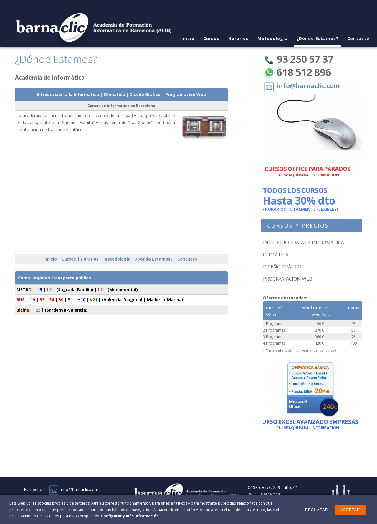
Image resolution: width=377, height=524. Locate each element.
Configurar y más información (130, 515)
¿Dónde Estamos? (317, 38)
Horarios (238, 38)
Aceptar (350, 509)
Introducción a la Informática (68, 94)
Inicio (51, 259)
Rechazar (316, 509)
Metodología (272, 38)
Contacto (358, 38)
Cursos (211, 38)
